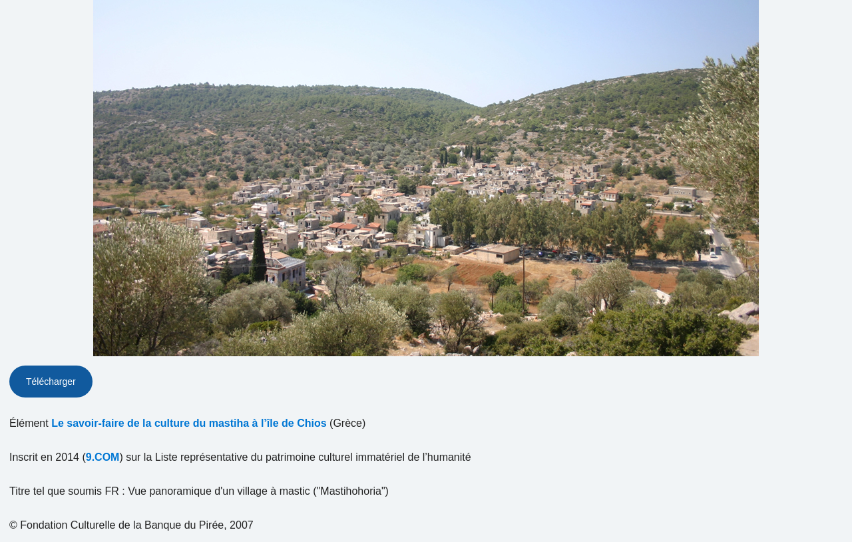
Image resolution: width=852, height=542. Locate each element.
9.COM (103, 457)
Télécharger (51, 381)
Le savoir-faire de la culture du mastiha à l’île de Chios (188, 423)
